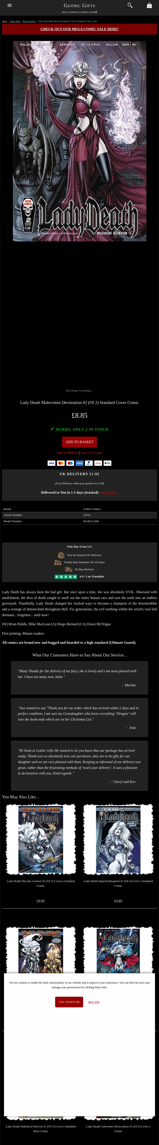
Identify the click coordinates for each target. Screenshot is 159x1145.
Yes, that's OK (69, 1002)
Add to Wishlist (67, 453)
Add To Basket (80, 442)
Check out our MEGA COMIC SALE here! (79, 29)
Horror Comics (29, 21)
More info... (109, 492)
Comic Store (15, 21)
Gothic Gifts (79, 5)
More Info (94, 1002)
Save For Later (91, 453)
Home (4, 21)
